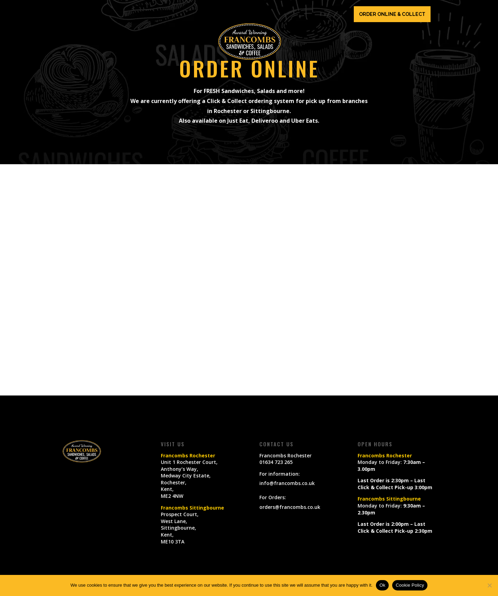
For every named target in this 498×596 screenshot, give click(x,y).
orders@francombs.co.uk (289, 507)
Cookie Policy (410, 585)
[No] (489, 585)
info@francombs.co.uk (287, 483)
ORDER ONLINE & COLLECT (392, 14)
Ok (382, 585)
